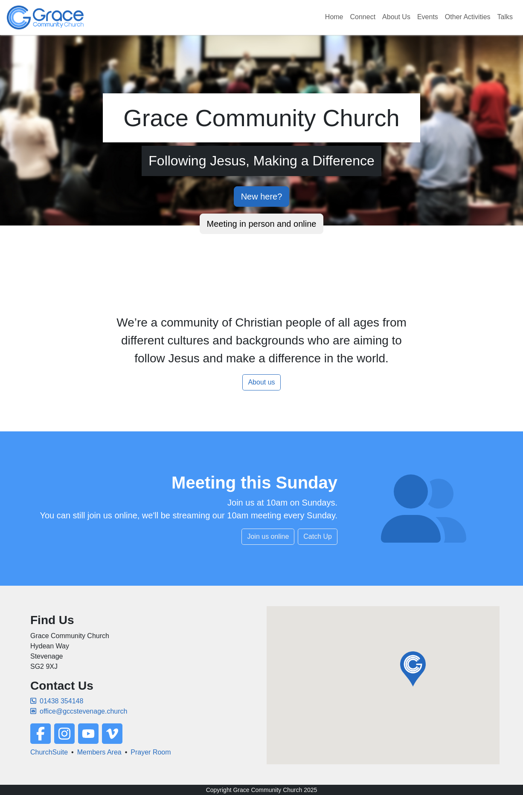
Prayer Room (151, 752)
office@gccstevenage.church (78, 711)
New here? (261, 196)
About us (261, 382)
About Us (396, 16)
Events (427, 16)
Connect (363, 16)
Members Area (99, 752)
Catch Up (317, 536)
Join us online (268, 536)
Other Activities (468, 16)
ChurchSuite (49, 752)
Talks (505, 16)
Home (334, 16)
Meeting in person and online (262, 223)
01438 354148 (56, 701)
